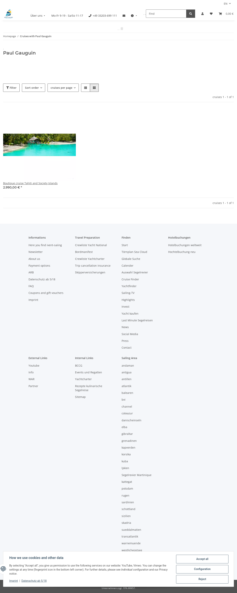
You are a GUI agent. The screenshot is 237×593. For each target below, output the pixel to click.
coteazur (127, 413)
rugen (125, 495)
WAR (32, 379)
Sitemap (80, 397)
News (125, 327)
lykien (125, 468)
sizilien (126, 516)
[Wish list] (211, 13)
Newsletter (36, 252)
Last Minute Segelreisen (137, 320)
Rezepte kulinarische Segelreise (88, 388)
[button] (202, 13)
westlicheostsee (132, 550)
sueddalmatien (131, 530)
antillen (126, 379)
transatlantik (130, 536)
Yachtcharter (83, 379)
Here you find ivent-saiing (45, 245)
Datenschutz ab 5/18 (34, 581)
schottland (128, 509)
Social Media (130, 334)
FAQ (31, 286)
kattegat (127, 482)
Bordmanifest (84, 252)
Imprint (14, 581)
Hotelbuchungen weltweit (185, 245)
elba (124, 427)
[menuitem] (38, 15)
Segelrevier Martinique (136, 475)
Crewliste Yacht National (91, 245)
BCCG (78, 365)
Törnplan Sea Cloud (134, 252)
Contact (126, 347)
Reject (202, 579)
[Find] (166, 13)
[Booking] (226, 13)
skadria (126, 523)
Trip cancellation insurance (93, 265)
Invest (125, 306)
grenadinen (129, 441)
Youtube (34, 365)
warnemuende (131, 543)
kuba (125, 461)
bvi (123, 399)
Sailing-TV (128, 293)
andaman (128, 365)
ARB (31, 272)
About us (34, 259)
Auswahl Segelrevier (135, 272)
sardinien (128, 502)
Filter (11, 88)
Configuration (202, 569)
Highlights (128, 300)
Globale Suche (131, 259)
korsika (126, 454)
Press (125, 341)
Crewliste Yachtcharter (90, 259)
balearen (127, 393)
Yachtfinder (129, 286)
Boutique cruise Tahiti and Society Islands (30, 183)
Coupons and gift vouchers (46, 293)
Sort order (32, 88)
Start (125, 245)
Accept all (202, 559)
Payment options (39, 265)
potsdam (127, 488)
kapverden (128, 447)
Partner (33, 386)
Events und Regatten (88, 372)
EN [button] (225, 3)
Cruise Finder (130, 279)
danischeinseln (131, 420)
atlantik (126, 386)
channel (127, 406)
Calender (127, 265)
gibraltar (127, 434)
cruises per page (61, 88)
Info (31, 372)
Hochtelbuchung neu (181, 252)
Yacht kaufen (130, 313)
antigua (126, 372)
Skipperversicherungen (90, 272)
